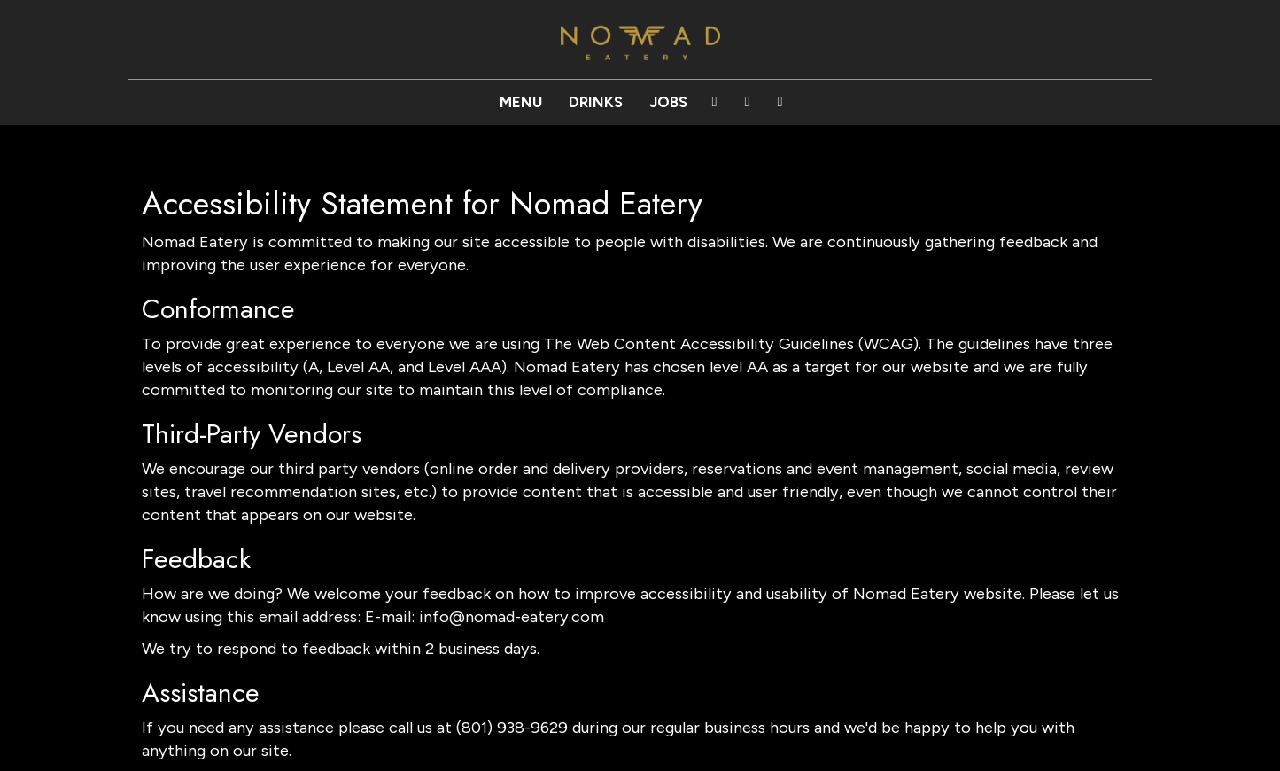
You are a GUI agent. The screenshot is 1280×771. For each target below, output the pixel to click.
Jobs (668, 102)
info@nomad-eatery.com (511, 617)
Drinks (596, 102)
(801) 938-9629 (512, 727)
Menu (521, 102)
